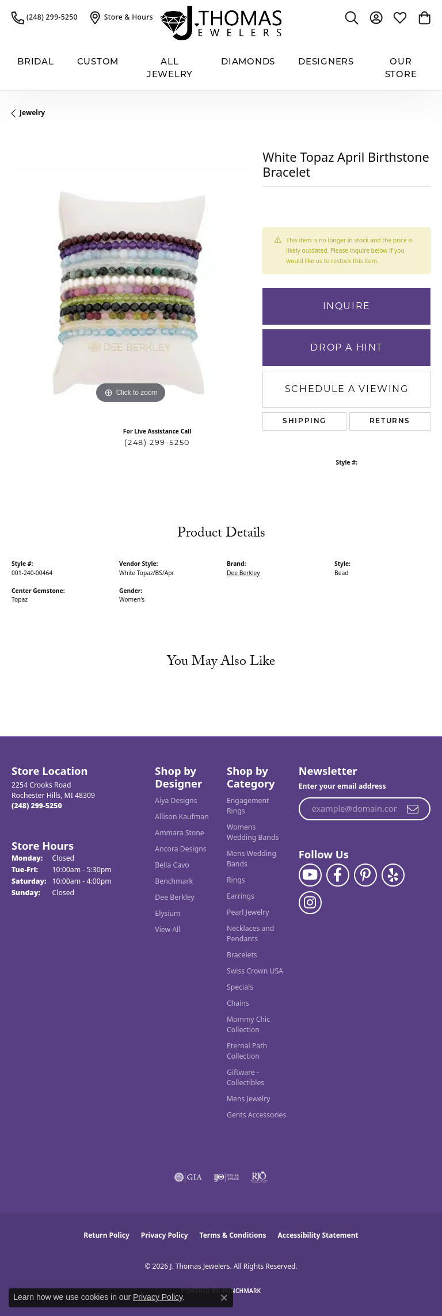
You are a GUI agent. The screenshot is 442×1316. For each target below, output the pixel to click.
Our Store (401, 68)
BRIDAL (35, 61)
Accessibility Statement (317, 1235)
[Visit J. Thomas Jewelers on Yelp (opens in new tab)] (393, 875)
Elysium (167, 913)
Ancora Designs (180, 849)
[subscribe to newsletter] (413, 808)
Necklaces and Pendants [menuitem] (250, 933)
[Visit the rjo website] (259, 1177)
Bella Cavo (172, 865)
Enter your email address (342, 786)
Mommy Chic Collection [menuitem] (248, 1024)
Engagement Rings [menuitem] (248, 806)
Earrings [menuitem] (240, 896)
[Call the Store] (37, 806)
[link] (45, 17)
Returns (389, 421)
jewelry (32, 112)
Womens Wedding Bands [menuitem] (253, 832)
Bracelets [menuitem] (242, 955)
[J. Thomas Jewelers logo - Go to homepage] (221, 23)
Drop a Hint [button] (346, 347)
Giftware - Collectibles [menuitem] (245, 1077)
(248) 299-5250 (156, 442)
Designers (326, 61)
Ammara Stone (179, 833)
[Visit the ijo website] (226, 1177)
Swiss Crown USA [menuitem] (255, 971)
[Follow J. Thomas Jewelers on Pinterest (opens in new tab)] (365, 875)
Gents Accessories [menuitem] (256, 1115)
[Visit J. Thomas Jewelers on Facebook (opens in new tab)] (337, 875)
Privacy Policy (164, 1235)
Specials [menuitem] (240, 987)
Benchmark (174, 881)
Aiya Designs (176, 800)
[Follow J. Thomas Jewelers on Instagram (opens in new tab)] (310, 902)
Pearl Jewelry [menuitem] (248, 912)
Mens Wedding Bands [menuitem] (251, 859)
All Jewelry (170, 68)
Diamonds (248, 61)
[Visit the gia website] (188, 1177)
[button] (351, 17)
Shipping (304, 421)
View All (167, 929)
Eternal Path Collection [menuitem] (247, 1051)
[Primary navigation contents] (221, 68)
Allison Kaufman (181, 816)
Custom (98, 61)
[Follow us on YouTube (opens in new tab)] (310, 875)
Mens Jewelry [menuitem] (248, 1099)
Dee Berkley (243, 573)
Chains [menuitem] (238, 1003)
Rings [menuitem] (236, 880)
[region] (131, 286)
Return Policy (106, 1235)
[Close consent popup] (223, 1297)
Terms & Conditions (233, 1235)
